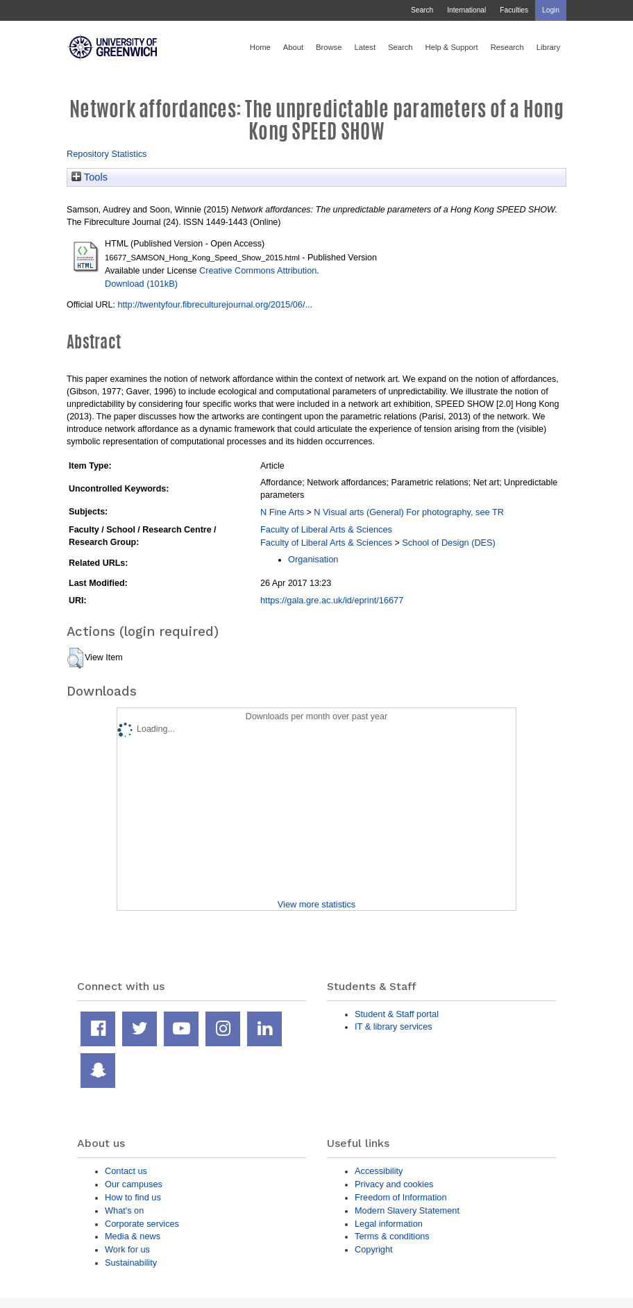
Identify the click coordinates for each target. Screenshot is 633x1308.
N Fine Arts (282, 512)
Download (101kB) (141, 283)
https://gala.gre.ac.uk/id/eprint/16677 (331, 600)
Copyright (374, 1249)
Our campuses (133, 1184)
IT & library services (393, 1026)
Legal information (389, 1223)
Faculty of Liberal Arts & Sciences (326, 529)
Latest (364, 47)
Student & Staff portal (397, 1014)
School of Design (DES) (449, 542)
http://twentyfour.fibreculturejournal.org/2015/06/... (214, 304)
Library (548, 47)
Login (550, 10)
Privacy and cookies (394, 1184)
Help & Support (451, 47)
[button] (75, 658)
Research (507, 47)
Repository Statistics (107, 154)
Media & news (132, 1236)
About (293, 47)
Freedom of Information (401, 1197)
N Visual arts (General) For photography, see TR (409, 512)
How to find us (133, 1197)
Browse (328, 47)
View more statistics (316, 904)
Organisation (313, 559)
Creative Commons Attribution (257, 270)
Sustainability (131, 1262)
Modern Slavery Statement (407, 1210)
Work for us (127, 1249)
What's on (124, 1210)
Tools (89, 177)
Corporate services (142, 1223)
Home (260, 47)
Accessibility (379, 1171)
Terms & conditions (392, 1236)
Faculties (514, 10)
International (466, 10)
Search (422, 10)
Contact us (126, 1171)
